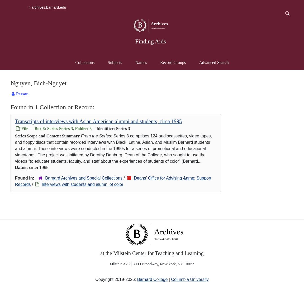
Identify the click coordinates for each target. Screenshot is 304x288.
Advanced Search (216, 62)
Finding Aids (150, 41)
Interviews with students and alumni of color (82, 184)
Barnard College (152, 279)
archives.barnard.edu (47, 7)
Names (141, 62)
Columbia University (189, 279)
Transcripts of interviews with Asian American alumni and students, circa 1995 (98, 121)
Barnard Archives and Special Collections (83, 178)
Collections (84, 62)
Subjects (115, 62)
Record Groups (173, 62)
